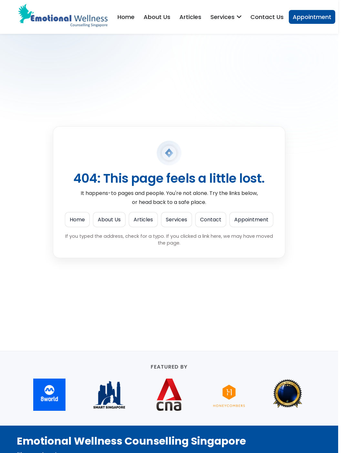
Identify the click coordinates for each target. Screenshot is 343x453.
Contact (210, 219)
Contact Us (267, 17)
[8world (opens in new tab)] (49, 394)
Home (126, 17)
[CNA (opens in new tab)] (169, 394)
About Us (157, 17)
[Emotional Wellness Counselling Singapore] (65, 17)
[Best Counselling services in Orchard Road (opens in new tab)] (288, 394)
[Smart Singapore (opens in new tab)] (109, 394)
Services (176, 219)
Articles (190, 17)
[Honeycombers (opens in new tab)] (229, 394)
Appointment (312, 17)
